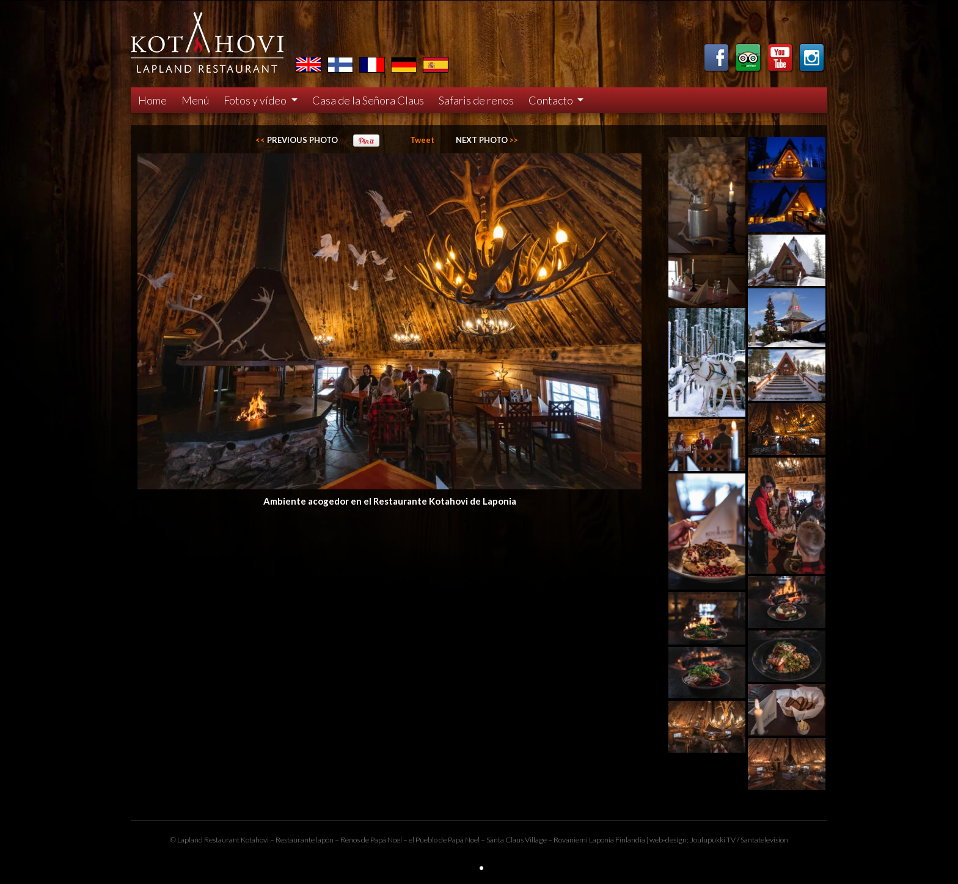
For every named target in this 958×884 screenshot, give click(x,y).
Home (152, 100)
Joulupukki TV (713, 839)
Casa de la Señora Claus (368, 100)
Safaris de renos (476, 100)
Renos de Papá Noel (371, 839)
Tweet (422, 140)
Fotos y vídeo (256, 100)
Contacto (551, 100)
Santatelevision (764, 839)
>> (487, 140)
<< (296, 140)
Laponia (601, 839)
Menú (195, 100)
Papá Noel (464, 839)
